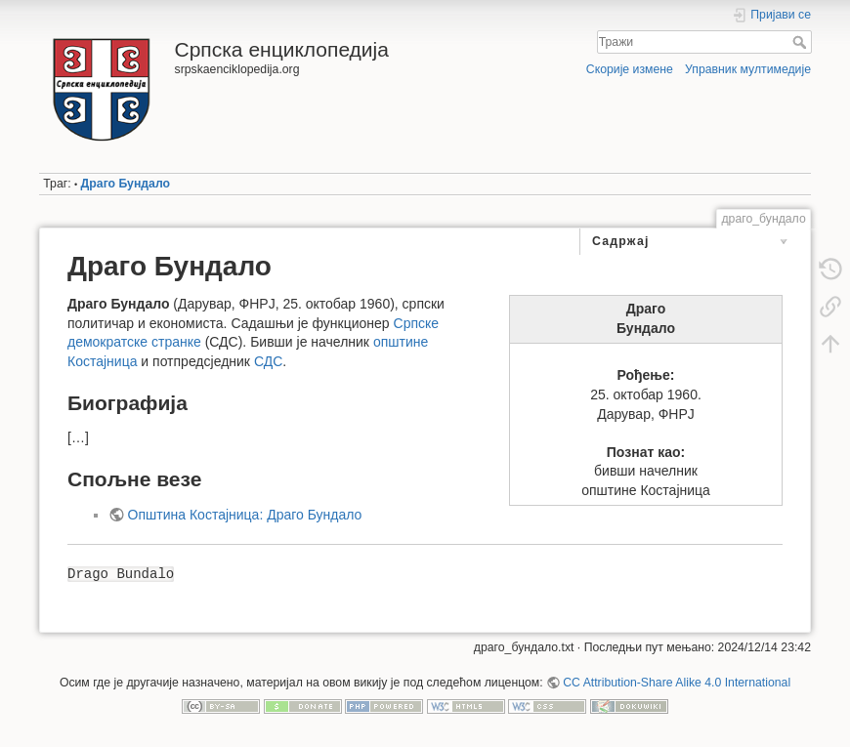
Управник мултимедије (748, 69)
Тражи (801, 42)
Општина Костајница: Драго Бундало (245, 514)
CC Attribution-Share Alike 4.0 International (676, 682)
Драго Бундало (125, 183)
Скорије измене (629, 69)
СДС (268, 361)
